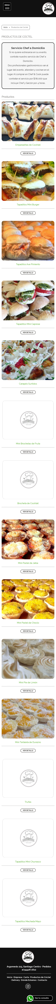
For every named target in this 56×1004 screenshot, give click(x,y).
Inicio (6, 27)
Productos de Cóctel (40, 977)
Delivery (16, 980)
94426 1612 (30, 969)
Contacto (42, 980)
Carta (26, 977)
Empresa (18, 977)
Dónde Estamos (28, 980)
